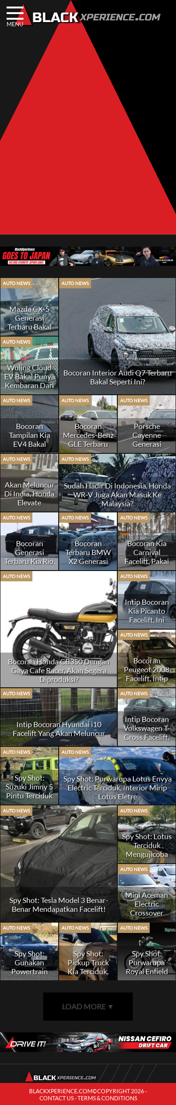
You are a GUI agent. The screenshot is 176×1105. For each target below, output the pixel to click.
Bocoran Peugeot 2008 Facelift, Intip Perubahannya (146, 674)
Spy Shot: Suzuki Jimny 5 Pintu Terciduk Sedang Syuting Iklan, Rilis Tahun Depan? (29, 800)
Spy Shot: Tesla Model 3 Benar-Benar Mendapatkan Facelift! (58, 904)
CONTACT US (56, 1098)
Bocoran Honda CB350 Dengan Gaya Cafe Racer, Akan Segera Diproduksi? (58, 670)
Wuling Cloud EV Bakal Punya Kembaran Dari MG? (29, 380)
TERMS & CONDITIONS (107, 1098)
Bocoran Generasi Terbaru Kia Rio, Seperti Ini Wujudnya (29, 561)
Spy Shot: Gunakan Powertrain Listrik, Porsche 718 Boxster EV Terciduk (29, 975)
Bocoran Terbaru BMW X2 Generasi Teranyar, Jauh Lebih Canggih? (88, 561)
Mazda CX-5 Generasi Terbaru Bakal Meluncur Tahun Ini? (30, 326)
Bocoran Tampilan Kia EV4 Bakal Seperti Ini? (29, 439)
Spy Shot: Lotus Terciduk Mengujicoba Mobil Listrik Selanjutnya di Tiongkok (147, 858)
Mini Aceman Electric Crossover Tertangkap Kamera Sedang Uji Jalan (147, 917)
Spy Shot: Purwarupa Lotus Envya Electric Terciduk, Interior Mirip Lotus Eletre (117, 787)
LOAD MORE (88, 1006)
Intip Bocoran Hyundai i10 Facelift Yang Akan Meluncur (59, 728)
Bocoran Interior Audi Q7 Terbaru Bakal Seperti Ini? (117, 377)
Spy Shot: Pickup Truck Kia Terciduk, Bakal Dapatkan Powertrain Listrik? (88, 975)
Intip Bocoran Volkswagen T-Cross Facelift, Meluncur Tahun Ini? (146, 736)
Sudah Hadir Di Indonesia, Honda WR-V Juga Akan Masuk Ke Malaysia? (117, 494)
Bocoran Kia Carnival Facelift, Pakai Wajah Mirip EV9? (146, 561)
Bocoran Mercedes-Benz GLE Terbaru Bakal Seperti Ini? (88, 443)
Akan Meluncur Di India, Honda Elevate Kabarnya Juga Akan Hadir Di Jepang (29, 507)
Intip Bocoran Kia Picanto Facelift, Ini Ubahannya (147, 615)
